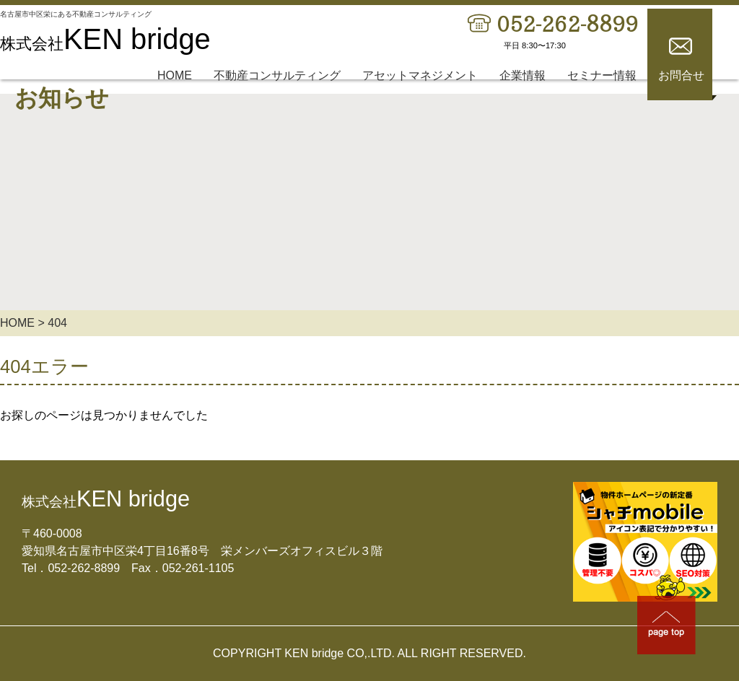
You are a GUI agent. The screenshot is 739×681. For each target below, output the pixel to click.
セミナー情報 (602, 93)
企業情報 (522, 93)
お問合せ (681, 93)
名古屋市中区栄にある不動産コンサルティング (98, 20)
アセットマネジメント (420, 93)
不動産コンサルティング (277, 93)
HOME (174, 93)
